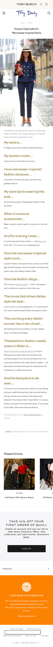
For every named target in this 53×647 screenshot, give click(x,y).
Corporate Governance (12, 636)
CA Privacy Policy (34, 629)
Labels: (8, 432)
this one (42, 241)
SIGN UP (26, 548)
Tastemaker (42, 432)
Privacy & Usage (16, 629)
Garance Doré (21, 284)
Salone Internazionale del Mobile (19, 351)
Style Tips (31, 432)
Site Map (45, 636)
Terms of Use (30, 636)
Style (30, 23)
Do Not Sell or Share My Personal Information (22, 632)
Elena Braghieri (32, 415)
